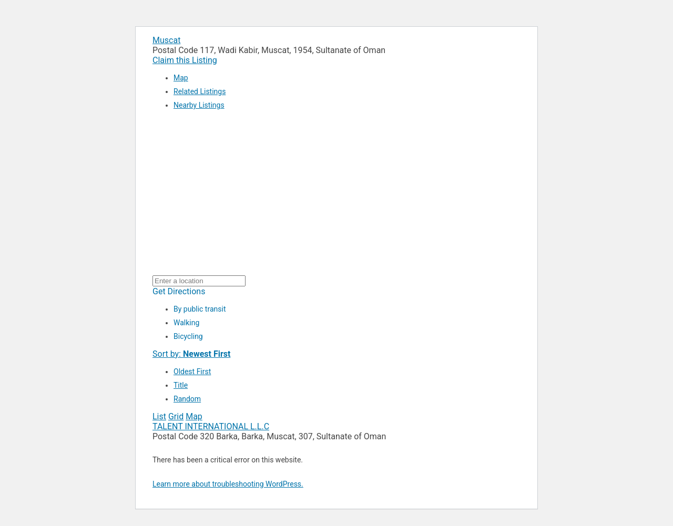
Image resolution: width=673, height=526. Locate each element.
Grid (175, 416)
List (159, 416)
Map (181, 78)
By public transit (200, 309)
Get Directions (178, 291)
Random (187, 399)
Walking (186, 322)
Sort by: (191, 354)
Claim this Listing (184, 60)
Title (181, 385)
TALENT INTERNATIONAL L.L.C (210, 426)
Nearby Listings (199, 105)
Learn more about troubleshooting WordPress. (227, 484)
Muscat (166, 40)
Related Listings (200, 91)
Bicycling (188, 336)
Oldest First (192, 371)
